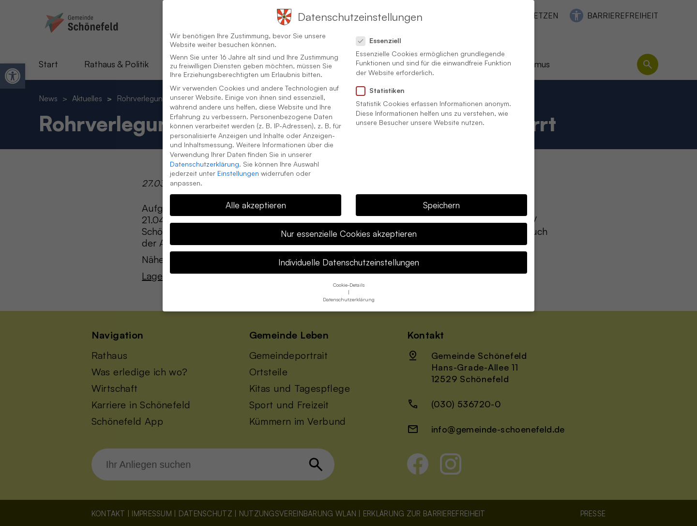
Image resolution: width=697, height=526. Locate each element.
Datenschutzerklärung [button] (349, 292)
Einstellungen (238, 165)
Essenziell (382, 33)
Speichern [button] (441, 197)
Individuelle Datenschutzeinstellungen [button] (348, 254)
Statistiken (384, 82)
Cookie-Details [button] (348, 277)
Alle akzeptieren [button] (256, 197)
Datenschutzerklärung (204, 156)
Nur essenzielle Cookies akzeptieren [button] (349, 225)
